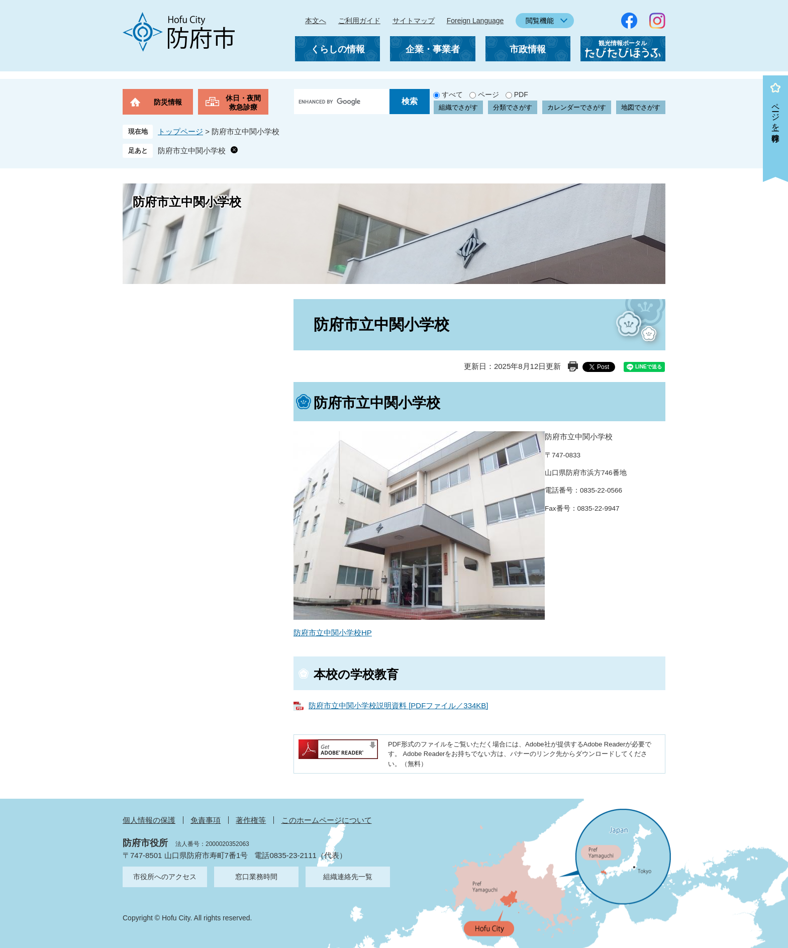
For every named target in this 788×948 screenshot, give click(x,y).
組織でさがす (458, 107)
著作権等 (251, 820)
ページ (488, 94)
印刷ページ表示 (572, 366)
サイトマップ (413, 21)
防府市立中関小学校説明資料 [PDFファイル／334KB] (398, 705)
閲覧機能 (540, 21)
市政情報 (528, 49)
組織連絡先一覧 (347, 877)
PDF (521, 94)
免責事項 (205, 820)
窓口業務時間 (256, 877)
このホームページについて (326, 820)
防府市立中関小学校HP (332, 632)
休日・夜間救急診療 (243, 102)
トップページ (180, 131)
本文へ (315, 21)
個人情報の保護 (149, 820)
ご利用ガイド (359, 21)
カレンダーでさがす (576, 107)
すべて (452, 94)
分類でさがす (512, 107)
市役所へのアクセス (164, 877)
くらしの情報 (338, 49)
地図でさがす (640, 107)
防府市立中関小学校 (192, 150)
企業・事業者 (433, 49)
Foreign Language (475, 21)
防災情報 (168, 102)
